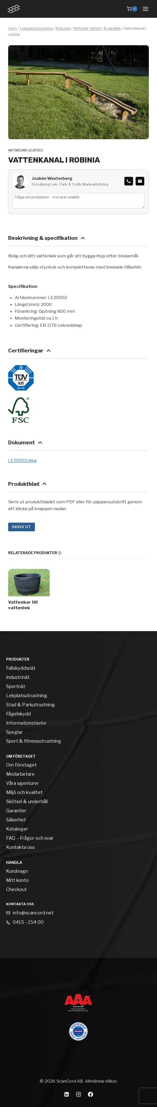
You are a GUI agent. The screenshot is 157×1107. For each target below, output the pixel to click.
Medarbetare (20, 774)
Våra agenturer (22, 783)
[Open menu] (145, 8)
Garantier (16, 810)
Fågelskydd (18, 713)
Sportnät (15, 686)
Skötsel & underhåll (27, 801)
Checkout (16, 889)
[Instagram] (78, 1094)
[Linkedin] (66, 1094)
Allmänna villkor (101, 1081)
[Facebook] (90, 1094)
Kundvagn (17, 871)
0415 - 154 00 (28, 922)
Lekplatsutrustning (36, 28)
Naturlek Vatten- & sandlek (97, 28)
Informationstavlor (26, 723)
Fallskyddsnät (20, 668)
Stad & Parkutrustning (30, 704)
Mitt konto (17, 880)
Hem (12, 28)
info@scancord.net (33, 912)
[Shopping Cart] (132, 9)
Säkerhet (16, 819)
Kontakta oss (20, 847)
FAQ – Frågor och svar (30, 838)
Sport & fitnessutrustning (33, 741)
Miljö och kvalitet (24, 792)
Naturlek (63, 28)
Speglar (14, 732)
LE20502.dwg (22, 460)
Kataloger (17, 829)
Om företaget (21, 765)
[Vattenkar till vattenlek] (29, 591)
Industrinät (18, 677)
